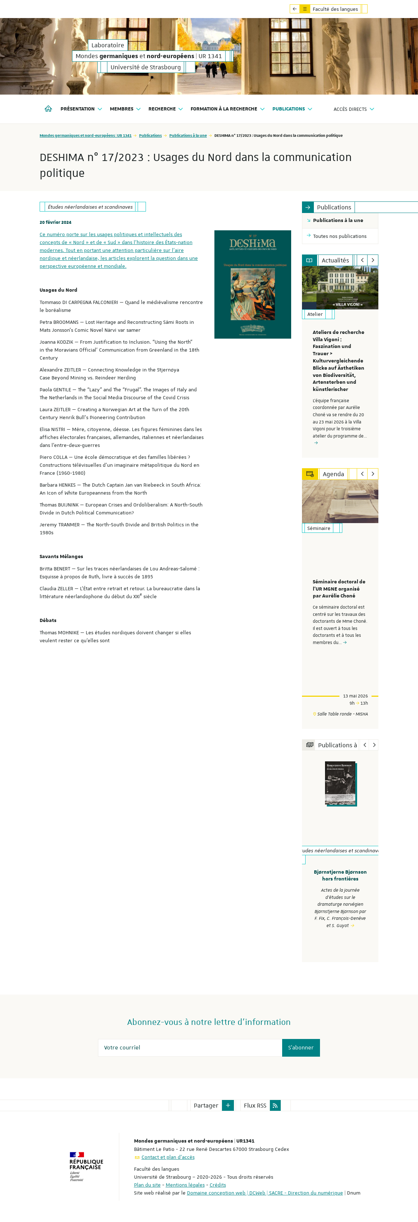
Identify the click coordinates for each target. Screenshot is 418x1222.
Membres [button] (125, 109)
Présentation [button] (82, 109)
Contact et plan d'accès (168, 1156)
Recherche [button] (166, 109)
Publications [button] (292, 109)
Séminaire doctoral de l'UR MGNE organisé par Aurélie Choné (339, 588)
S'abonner (301, 1047)
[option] (340, 362)
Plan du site (147, 1184)
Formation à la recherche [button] (228, 109)
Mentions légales (185, 1184)
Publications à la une (188, 135)
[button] (228, 1105)
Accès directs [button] (354, 109)
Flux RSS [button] (255, 1105)
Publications (150, 135)
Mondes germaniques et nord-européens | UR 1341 (86, 135)
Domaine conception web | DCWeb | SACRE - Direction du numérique (265, 1192)
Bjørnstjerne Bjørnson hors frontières (340, 876)
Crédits (218, 1184)
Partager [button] (206, 1105)
